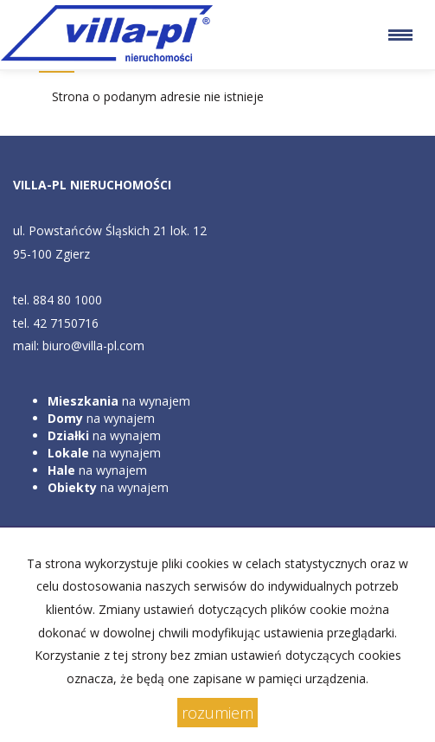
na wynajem (119, 401)
